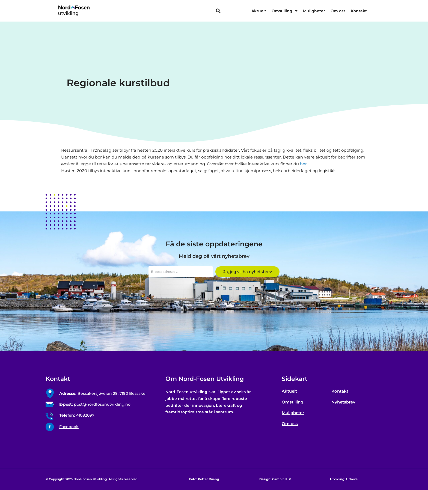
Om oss (338, 10)
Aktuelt (258, 10)
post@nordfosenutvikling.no (94, 404)
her (303, 163)
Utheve (344, 479)
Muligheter (314, 10)
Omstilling (285, 11)
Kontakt (359, 10)
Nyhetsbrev (343, 402)
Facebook (69, 427)
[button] (218, 11)
